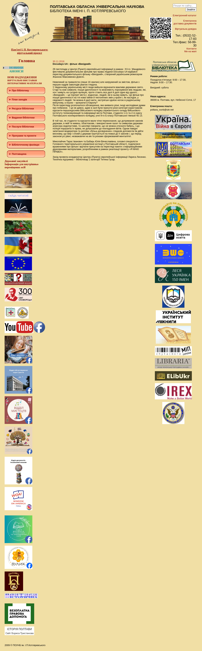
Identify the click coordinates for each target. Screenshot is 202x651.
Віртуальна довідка (185, 28)
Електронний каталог (184, 15)
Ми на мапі (190, 51)
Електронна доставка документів (185, 22)
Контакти (191, 48)
